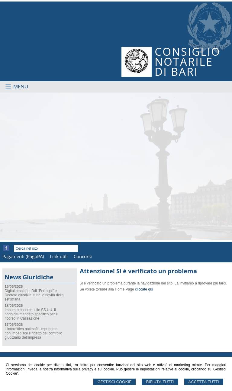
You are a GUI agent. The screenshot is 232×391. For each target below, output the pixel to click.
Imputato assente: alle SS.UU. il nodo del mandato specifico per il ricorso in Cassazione (31, 314)
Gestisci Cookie (115, 381)
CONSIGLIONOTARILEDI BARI (188, 61)
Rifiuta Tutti (160, 381)
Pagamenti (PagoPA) (23, 256)
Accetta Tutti (203, 381)
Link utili (59, 256)
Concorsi (83, 256)
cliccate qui (144, 289)
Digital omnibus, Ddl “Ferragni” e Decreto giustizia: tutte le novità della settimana (34, 295)
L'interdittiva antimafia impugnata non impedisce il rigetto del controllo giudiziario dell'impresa (33, 333)
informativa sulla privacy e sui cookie (84, 369)
